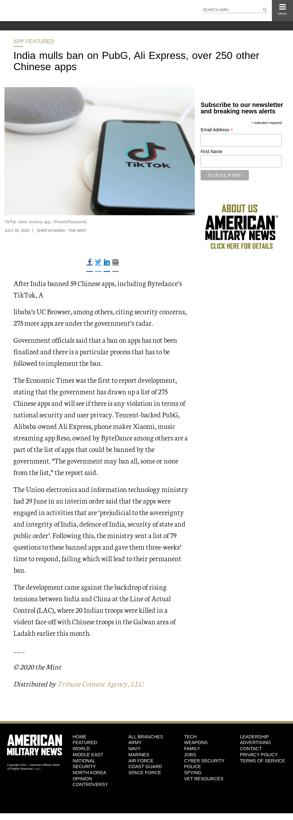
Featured (85, 742)
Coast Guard (145, 766)
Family (192, 748)
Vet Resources (203, 778)
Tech (190, 736)
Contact (251, 748)
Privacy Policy (259, 754)
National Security (84, 763)
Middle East (88, 754)
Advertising (255, 742)
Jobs (190, 754)
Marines (138, 754)
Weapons (196, 742)
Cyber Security (204, 760)
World (81, 748)
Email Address (217, 130)
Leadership (254, 736)
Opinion (82, 778)
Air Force (140, 760)
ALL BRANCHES (145, 736)
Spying (192, 772)
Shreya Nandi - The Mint (62, 230)
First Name (211, 151)
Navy (134, 748)
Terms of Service (262, 760)
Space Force (144, 772)
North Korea (89, 772)
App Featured (33, 41)
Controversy (90, 784)
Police (192, 766)
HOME (79, 736)
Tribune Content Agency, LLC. (101, 683)
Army (135, 742)
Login (37, 768)
